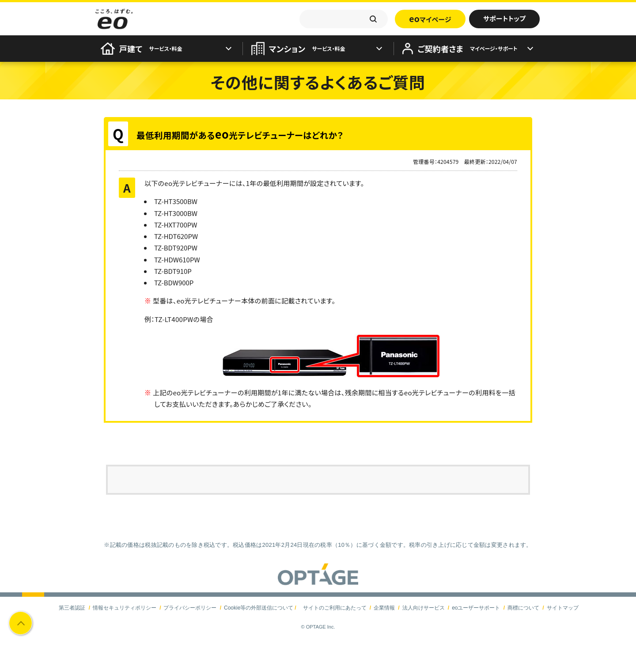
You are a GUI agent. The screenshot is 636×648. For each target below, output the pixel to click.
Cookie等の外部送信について (258, 608)
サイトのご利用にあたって (335, 608)
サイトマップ (563, 608)
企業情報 (384, 608)
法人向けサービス (423, 608)
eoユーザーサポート (476, 608)
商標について (523, 608)
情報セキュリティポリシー (124, 608)
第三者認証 (72, 608)
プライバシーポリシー (189, 608)
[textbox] (343, 19)
